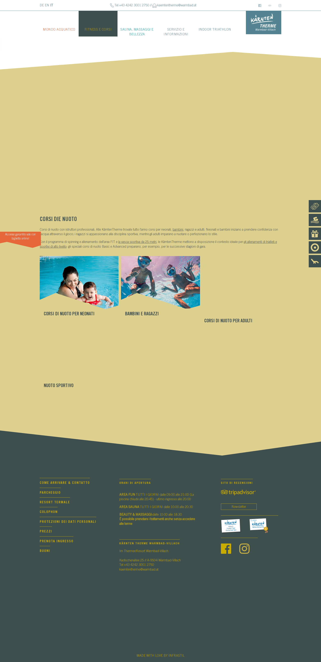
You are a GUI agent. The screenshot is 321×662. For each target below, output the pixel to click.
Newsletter (239, 506)
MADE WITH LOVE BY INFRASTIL (160, 655)
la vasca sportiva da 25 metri (137, 242)
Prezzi (46, 531)
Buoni (45, 551)
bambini (178, 229)
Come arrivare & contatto (65, 482)
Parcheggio (50, 492)
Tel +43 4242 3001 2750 (131, 5)
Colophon (49, 512)
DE (42, 5)
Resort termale (55, 502)
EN (47, 5)
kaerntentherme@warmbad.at (176, 5)
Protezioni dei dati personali (68, 521)
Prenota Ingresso (56, 541)
